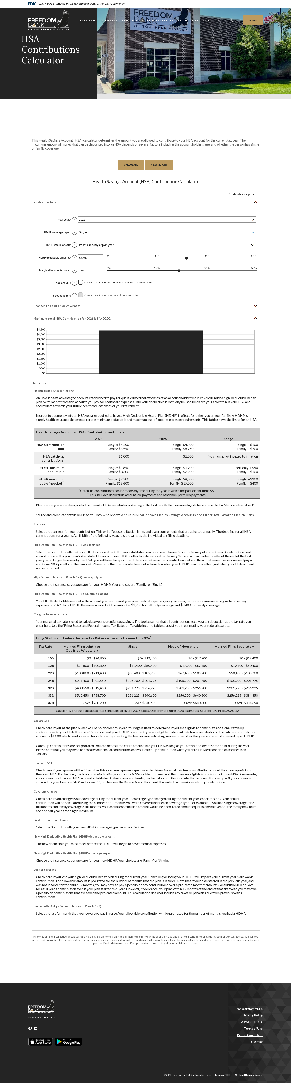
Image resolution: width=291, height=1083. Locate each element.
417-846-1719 (46, 1017)
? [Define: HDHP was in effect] (74, 245)
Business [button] (110, 20)
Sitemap (257, 1041)
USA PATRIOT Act (250, 1022)
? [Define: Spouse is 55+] (74, 295)
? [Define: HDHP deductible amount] (74, 257)
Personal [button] (88, 20)
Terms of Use (253, 1028)
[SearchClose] (231, 20)
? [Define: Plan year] (74, 219)
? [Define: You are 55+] (74, 283)
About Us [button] (211, 20)
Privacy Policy (253, 1015)
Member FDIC (222, 1074)
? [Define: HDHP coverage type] (74, 232)
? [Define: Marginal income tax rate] (74, 270)
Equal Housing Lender (251, 1074)
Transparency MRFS (249, 1009)
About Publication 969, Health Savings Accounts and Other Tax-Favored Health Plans (187, 515)
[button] (145, 202)
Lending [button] (129, 20)
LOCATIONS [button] (188, 20)
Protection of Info (250, 1035)
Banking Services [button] (157, 20)
